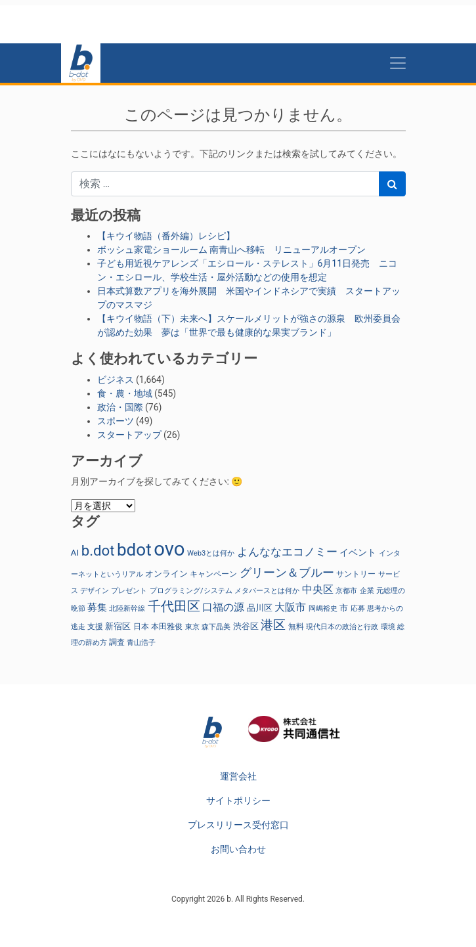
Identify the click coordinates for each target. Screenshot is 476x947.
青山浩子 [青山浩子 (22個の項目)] (141, 642)
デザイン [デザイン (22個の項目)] (94, 590)
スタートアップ (129, 434)
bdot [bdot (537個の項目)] (134, 550)
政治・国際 (120, 407)
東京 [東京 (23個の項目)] (192, 627)
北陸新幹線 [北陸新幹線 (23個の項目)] (127, 608)
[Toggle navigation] (398, 63)
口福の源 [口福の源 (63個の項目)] (223, 607)
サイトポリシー (238, 800)
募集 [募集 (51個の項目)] (97, 607)
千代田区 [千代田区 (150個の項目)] (174, 606)
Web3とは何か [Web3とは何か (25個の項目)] (210, 553)
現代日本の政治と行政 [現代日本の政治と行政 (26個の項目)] (342, 626)
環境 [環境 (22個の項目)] (388, 627)
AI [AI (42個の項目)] (75, 552)
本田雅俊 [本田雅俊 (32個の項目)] (167, 626)
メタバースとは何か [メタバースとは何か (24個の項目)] (266, 590)
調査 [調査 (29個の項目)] (117, 642)
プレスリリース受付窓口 (238, 825)
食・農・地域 (124, 393)
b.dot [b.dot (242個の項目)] (98, 550)
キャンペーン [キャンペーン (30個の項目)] (213, 574)
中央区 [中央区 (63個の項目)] (318, 589)
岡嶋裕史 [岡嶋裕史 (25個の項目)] (323, 608)
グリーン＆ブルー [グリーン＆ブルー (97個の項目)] (287, 572)
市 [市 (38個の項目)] (343, 608)
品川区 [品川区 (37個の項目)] (259, 608)
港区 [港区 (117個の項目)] (273, 625)
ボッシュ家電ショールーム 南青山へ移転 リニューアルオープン (231, 249)
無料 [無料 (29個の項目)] (296, 626)
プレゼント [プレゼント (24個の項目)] (129, 590)
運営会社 (238, 776)
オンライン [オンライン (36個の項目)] (166, 574)
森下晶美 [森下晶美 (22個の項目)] (216, 627)
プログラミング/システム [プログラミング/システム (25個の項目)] (191, 590)
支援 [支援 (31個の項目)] (95, 626)
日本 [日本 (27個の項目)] (141, 626)
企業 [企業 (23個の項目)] (367, 590)
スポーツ (115, 421)
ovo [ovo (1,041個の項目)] (169, 549)
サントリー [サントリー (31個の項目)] (356, 574)
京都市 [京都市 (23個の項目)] (346, 590)
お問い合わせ (238, 849)
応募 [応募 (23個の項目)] (358, 608)
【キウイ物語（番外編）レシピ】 (166, 236)
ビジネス (115, 379)
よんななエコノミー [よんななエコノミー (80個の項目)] (287, 551)
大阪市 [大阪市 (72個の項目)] (290, 607)
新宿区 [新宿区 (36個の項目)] (118, 626)
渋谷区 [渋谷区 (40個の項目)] (246, 626)
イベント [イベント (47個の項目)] (357, 552)
